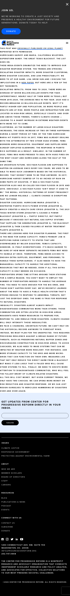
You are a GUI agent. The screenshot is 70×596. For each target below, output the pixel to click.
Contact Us (8, 523)
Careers (6, 485)
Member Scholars (11, 473)
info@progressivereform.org (19, 551)
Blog (4, 498)
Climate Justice (10, 448)
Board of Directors (13, 477)
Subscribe (10, 423)
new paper (28, 82)
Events (5, 509)
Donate (11, 31)
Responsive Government (15, 452)
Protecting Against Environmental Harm (25, 456)
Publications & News (13, 502)
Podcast (6, 506)
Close (67, 4)
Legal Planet (40, 48)
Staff (4, 481)
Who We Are (8, 469)
